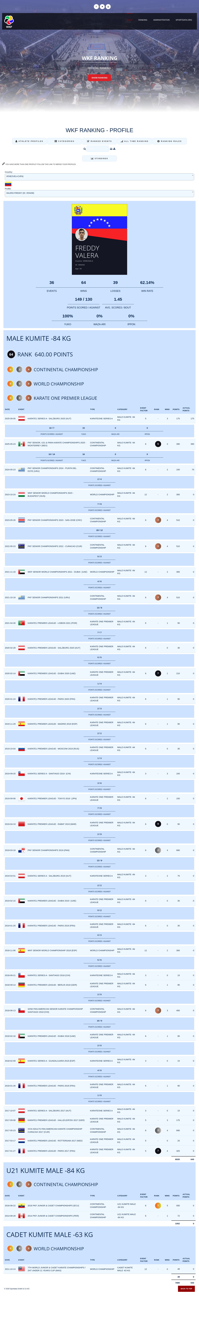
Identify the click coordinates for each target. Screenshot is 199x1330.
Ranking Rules (169, 141)
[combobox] (99, 176)
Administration (161, 20)
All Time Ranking (135, 141)
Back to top (186, 1289)
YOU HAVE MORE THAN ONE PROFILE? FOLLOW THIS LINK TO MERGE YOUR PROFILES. (39, 164)
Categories (64, 141)
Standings (99, 159)
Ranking (142, 20)
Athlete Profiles (29, 141)
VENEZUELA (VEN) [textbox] (14, 176)
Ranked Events (99, 141)
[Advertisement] (99, 1310)
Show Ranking (99, 78)
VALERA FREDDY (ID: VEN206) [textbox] (20, 193)
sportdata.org (184, 20)
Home (129, 20)
